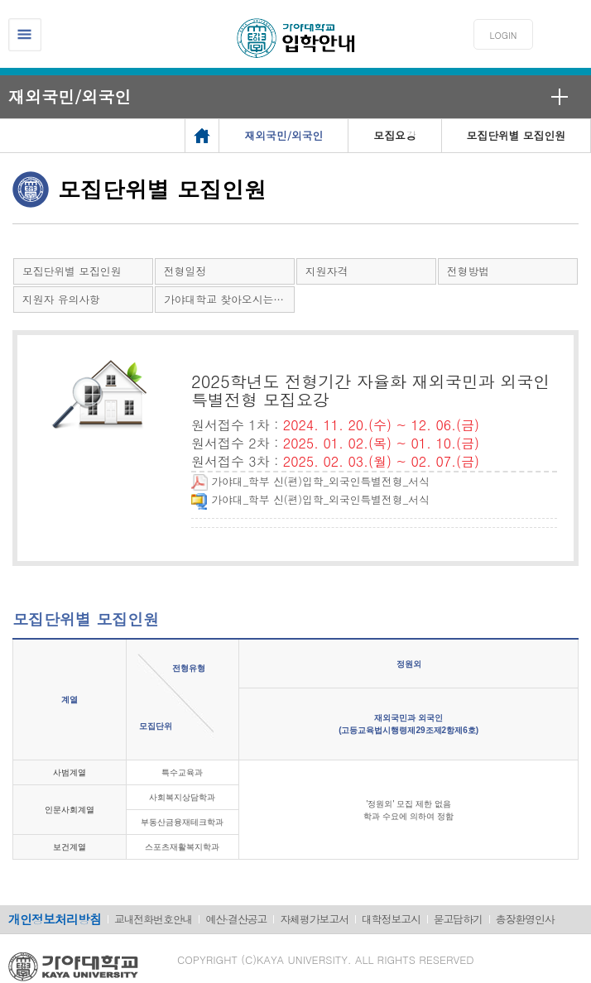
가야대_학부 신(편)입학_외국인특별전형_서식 (310, 481)
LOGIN (503, 35)
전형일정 (185, 271)
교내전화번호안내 (153, 919)
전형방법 (468, 271)
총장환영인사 (525, 919)
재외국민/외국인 (69, 96)
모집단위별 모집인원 (71, 271)
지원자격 (326, 271)
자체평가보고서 (314, 919)
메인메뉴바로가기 (0, 0)
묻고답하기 (458, 919)
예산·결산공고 (236, 919)
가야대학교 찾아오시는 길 (225, 299)
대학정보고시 (391, 919)
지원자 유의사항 (61, 299)
